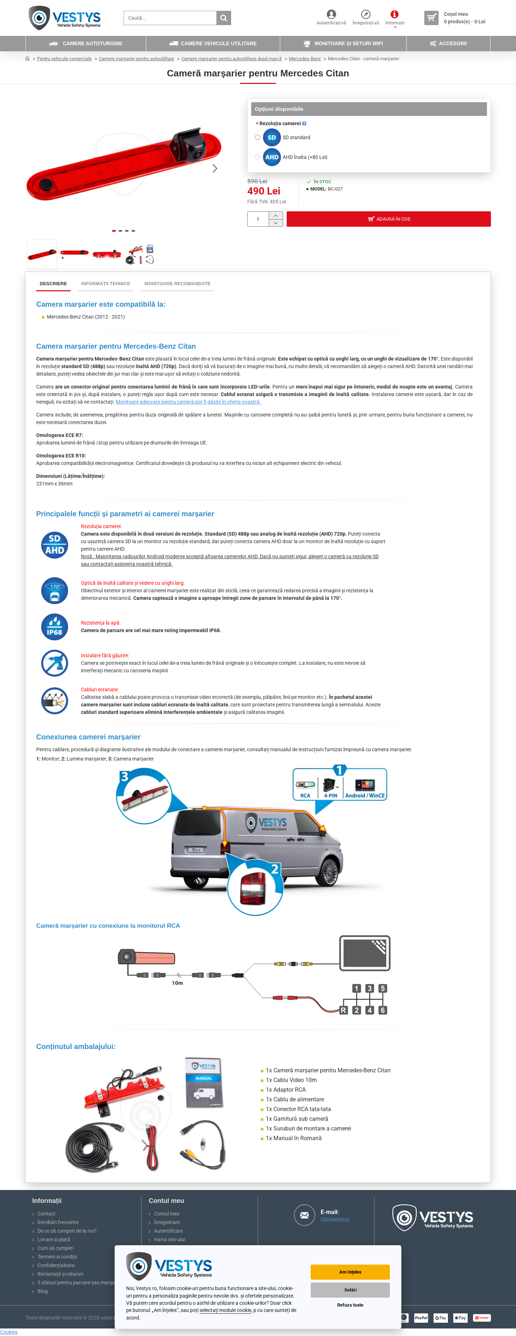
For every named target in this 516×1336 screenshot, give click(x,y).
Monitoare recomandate (177, 283)
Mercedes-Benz (305, 58)
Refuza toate (350, 1305)
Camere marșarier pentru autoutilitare (136, 58)
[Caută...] (223, 18)
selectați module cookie (225, 1310)
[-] (276, 223)
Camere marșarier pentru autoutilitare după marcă (231, 58)
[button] (215, 168)
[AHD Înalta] (257, 157)
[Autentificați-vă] (331, 18)
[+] (276, 215)
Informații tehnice (105, 283)
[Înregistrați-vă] (366, 18)
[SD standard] (257, 137)
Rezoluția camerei (282, 123)
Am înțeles (350, 1272)
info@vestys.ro (335, 1219)
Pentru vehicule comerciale (64, 58)
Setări (350, 1290)
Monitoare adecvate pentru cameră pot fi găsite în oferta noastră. (188, 402)
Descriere (53, 283)
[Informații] (395, 18)
